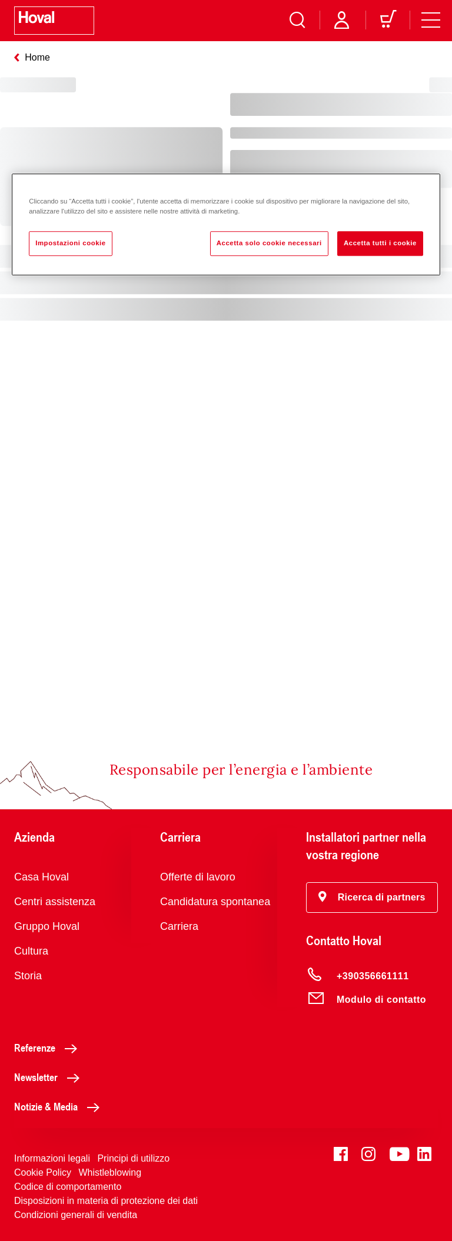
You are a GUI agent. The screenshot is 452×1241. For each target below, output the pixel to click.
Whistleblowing (109, 1172)
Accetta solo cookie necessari (269, 242)
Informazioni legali (52, 1158)
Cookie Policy (42, 1172)
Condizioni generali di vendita (75, 1215)
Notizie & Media (60, 1106)
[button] (372, 897)
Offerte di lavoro (197, 877)
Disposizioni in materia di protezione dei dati (106, 1201)
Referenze (49, 1047)
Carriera (179, 926)
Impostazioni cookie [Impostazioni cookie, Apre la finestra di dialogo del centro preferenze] (70, 242)
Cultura (31, 951)
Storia (28, 976)
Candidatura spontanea (215, 902)
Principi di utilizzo (133, 1158)
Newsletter (50, 1077)
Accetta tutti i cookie (380, 242)
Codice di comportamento (67, 1187)
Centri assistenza (54, 902)
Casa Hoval (41, 877)
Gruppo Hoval (46, 926)
